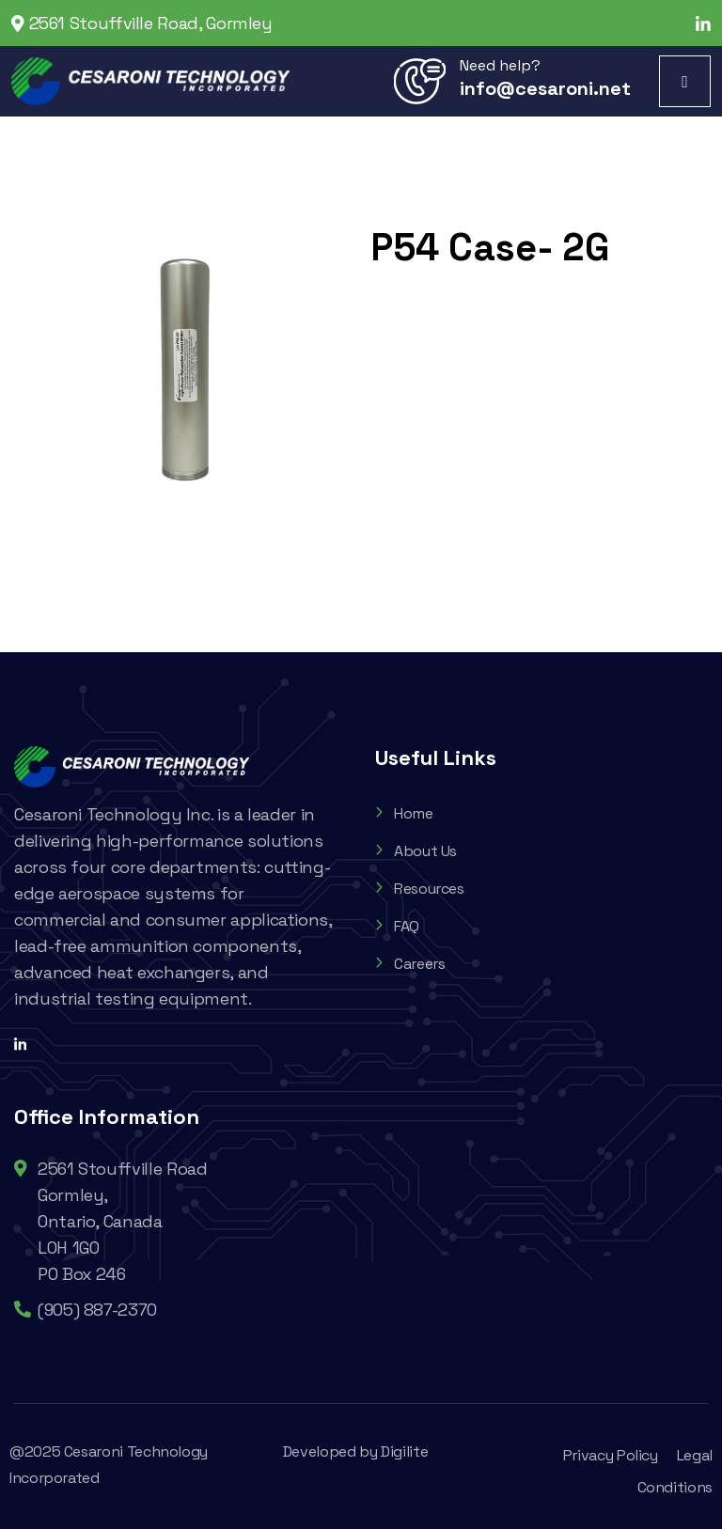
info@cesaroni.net (545, 88)
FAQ (397, 926)
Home (404, 813)
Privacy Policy (610, 1455)
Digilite (404, 1451)
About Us (416, 851)
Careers (410, 964)
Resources (419, 888)
